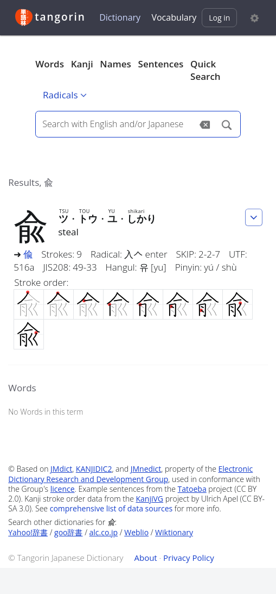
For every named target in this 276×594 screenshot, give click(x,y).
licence (62, 489)
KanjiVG (150, 498)
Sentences (161, 64)
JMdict (61, 469)
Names (115, 64)
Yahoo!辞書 (28, 532)
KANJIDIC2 (94, 469)
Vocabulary (173, 17)
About (145, 557)
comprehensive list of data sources (111, 508)
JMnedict (146, 469)
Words (49, 64)
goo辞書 (68, 532)
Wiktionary (174, 532)
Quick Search (205, 70)
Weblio (136, 532)
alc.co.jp (103, 532)
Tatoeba (192, 489)
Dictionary (119, 17)
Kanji (82, 64)
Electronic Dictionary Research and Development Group (130, 474)
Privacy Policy (188, 557)
